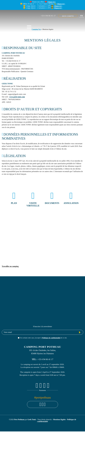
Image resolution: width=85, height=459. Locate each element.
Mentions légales (59, 419)
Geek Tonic (32, 419)
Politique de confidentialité (51, 338)
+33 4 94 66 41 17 (48, 16)
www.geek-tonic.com (17, 97)
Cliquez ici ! (51, 2)
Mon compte (68, 16)
